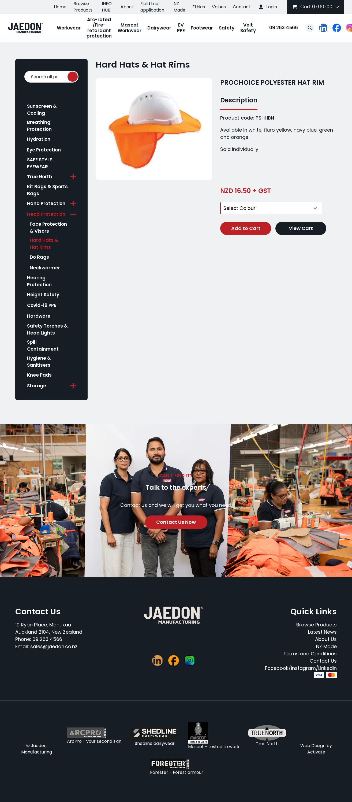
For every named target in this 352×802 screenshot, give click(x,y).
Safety (226, 28)
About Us (326, 639)
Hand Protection (46, 203)
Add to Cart (245, 227)
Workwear (69, 28)
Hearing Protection (39, 281)
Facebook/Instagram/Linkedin (301, 668)
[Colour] (271, 207)
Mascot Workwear (129, 28)
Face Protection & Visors (48, 227)
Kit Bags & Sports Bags (47, 190)
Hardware (38, 316)
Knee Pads (39, 375)
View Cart (301, 227)
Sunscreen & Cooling (42, 109)
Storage (36, 386)
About (127, 7)
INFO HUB (107, 7)
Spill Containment (43, 345)
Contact (241, 7)
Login (271, 7)
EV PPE (181, 28)
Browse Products (82, 7)
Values (219, 7)
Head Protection (46, 214)
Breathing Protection (39, 125)
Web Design (312, 745)
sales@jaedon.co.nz (53, 646)
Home (60, 7)
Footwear (202, 28)
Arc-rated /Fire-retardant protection (99, 27)
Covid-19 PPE (41, 305)
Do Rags (39, 257)
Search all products (51, 76)
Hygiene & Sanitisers (39, 361)
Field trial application (152, 7)
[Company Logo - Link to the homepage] (25, 27)
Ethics (198, 7)
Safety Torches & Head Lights (47, 329)
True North (39, 176)
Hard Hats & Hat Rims (44, 243)
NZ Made (179, 7)
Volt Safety (248, 28)
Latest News (322, 632)
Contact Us (323, 661)
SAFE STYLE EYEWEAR (39, 163)
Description (238, 100)
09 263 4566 (278, 28)
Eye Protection (44, 150)
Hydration (38, 139)
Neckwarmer (45, 268)
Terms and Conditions (310, 653)
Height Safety (43, 294)
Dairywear (159, 28)
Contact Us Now (176, 522)
